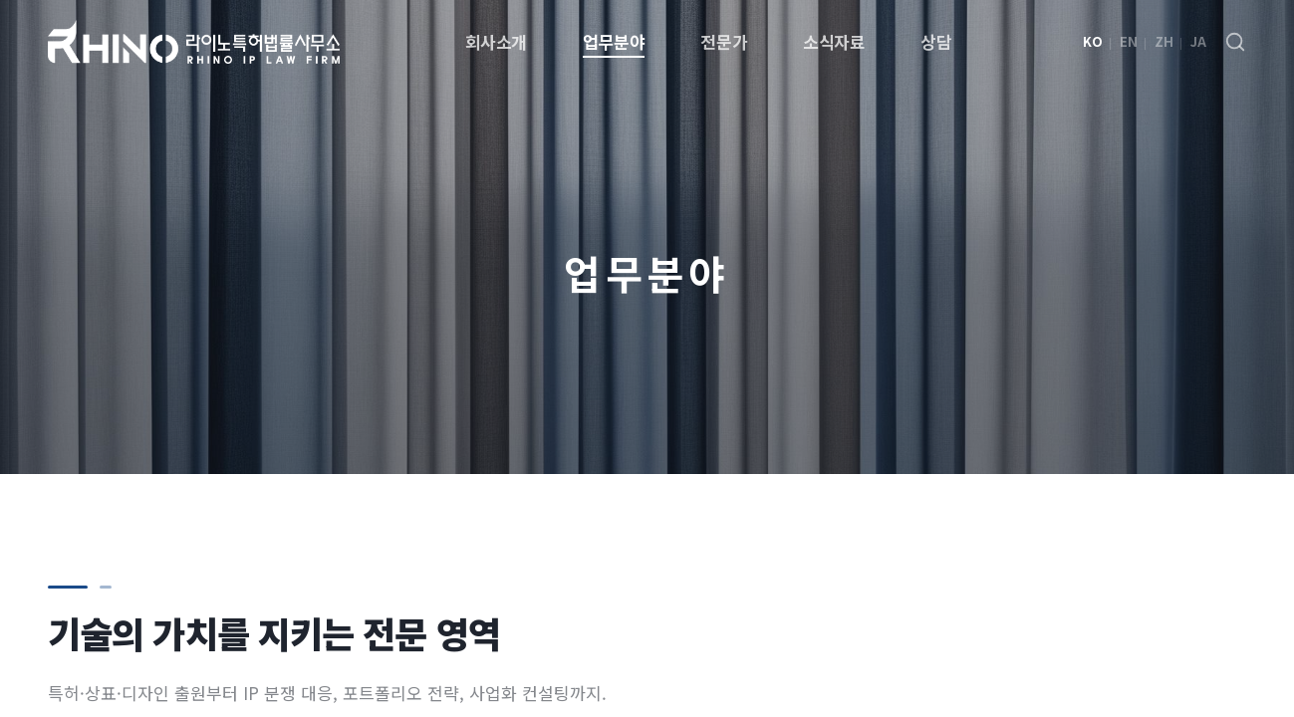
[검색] (1235, 42)
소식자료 (834, 41)
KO (1093, 41)
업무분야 (614, 41)
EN (1129, 41)
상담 (935, 41)
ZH (1164, 41)
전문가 (723, 41)
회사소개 (496, 41)
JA (1198, 41)
